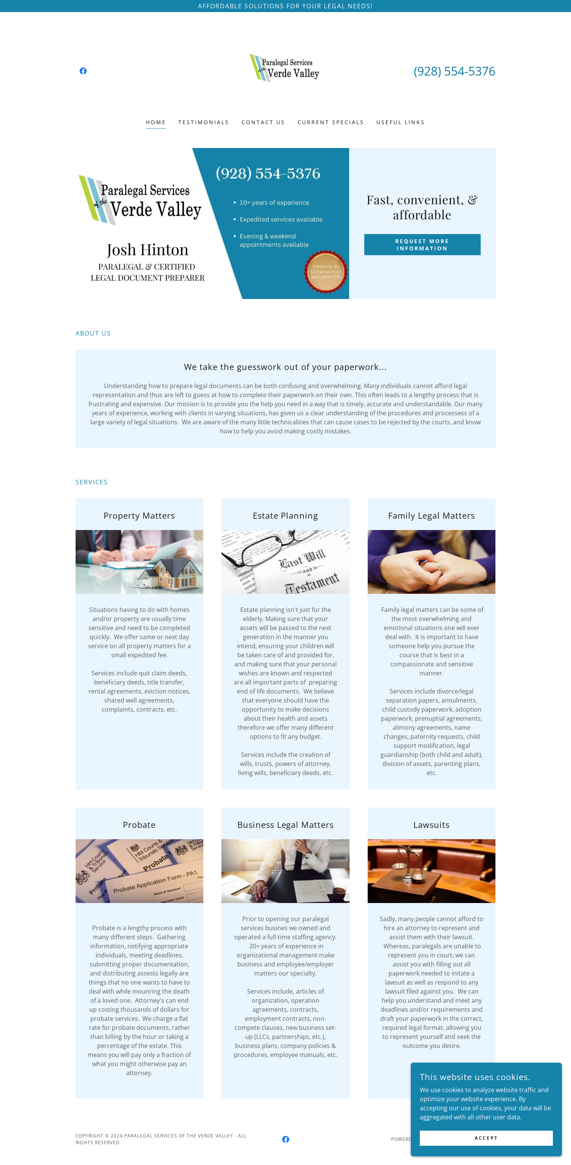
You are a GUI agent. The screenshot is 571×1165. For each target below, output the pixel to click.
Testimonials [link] (203, 122)
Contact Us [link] (263, 122)
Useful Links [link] (400, 122)
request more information (422, 244)
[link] (83, 71)
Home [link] (156, 122)
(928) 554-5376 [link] (454, 71)
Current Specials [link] (331, 122)
